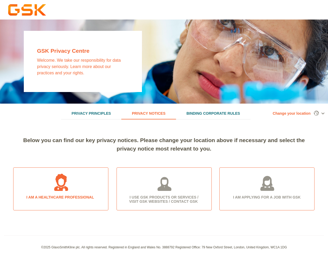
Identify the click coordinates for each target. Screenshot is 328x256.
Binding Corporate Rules (213, 113)
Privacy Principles (91, 113)
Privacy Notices (148, 113)
